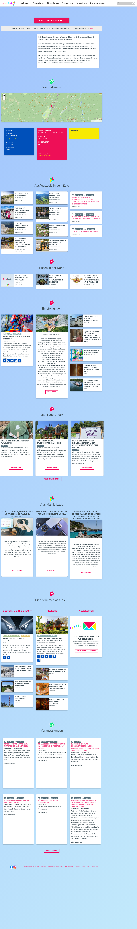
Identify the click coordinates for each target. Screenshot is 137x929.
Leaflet (93, 121)
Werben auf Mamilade (31, 881)
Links (88, 881)
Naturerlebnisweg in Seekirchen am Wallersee (23, 698)
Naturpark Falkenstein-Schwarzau (54, 195)
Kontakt (77, 881)
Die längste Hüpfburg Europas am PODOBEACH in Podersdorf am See (51, 760)
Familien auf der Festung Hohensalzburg (91, 318)
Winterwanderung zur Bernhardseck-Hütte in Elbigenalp (23, 683)
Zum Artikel (51, 584)
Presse (43, 881)
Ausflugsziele (24, 3)
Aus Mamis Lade (82, 3)
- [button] (4, 98)
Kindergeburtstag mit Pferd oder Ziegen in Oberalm (57, 701)
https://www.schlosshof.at (13, 137)
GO (133, 3)
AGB (83, 881)
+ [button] (4, 95)
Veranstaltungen (39, 3)
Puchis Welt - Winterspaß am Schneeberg (22, 210)
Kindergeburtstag (53, 3)
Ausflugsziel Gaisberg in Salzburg (20, 713)
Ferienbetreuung (67, 3)
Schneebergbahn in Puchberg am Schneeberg (58, 243)
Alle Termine (51, 865)
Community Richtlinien (55, 881)
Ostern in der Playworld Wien (85, 231)
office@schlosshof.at (11, 139)
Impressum (69, 881)
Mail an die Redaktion (44, 155)
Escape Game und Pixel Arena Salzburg (56, 716)
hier (91, 29)
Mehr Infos (51, 392)
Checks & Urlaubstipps (98, 3)
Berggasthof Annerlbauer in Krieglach (22, 278)
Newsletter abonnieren (86, 665)
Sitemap (95, 881)
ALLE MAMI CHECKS (51, 493)
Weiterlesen (16, 482)
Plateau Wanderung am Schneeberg (21, 225)
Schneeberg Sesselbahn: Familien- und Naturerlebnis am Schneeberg (22, 243)
